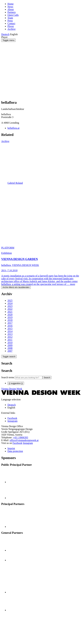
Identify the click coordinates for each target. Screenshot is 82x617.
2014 (9, 331)
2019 (9, 317)
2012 (9, 337)
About (10, 9)
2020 (9, 314)
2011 (9, 339)
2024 (9, 303)
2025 (9, 300)
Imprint (11, 448)
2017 (9, 323)
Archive (11, 29)
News (10, 6)
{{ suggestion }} (16, 383)
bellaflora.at (13, 128)
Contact (11, 23)
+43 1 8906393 (20, 437)
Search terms (7, 377)
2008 (9, 348)
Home (10, 3)
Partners (11, 12)
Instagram (28, 443)
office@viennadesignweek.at (24, 440)
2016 (9, 325)
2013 (9, 334)
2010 (9, 342)
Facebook (17, 443)
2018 (9, 320)
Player (10, 26)
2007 (9, 351)
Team (10, 17)
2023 (9, 306)
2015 (9, 328)
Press (10, 20)
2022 (9, 309)
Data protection (15, 451)
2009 (9, 345)
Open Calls (13, 15)
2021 (9, 311)
